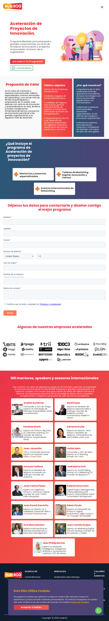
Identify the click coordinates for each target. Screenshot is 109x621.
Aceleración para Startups (67, 577)
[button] (102, 7)
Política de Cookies (79, 602)
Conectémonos (32, 577)
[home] (13, 7)
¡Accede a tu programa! (27, 61)
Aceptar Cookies (31, 607)
